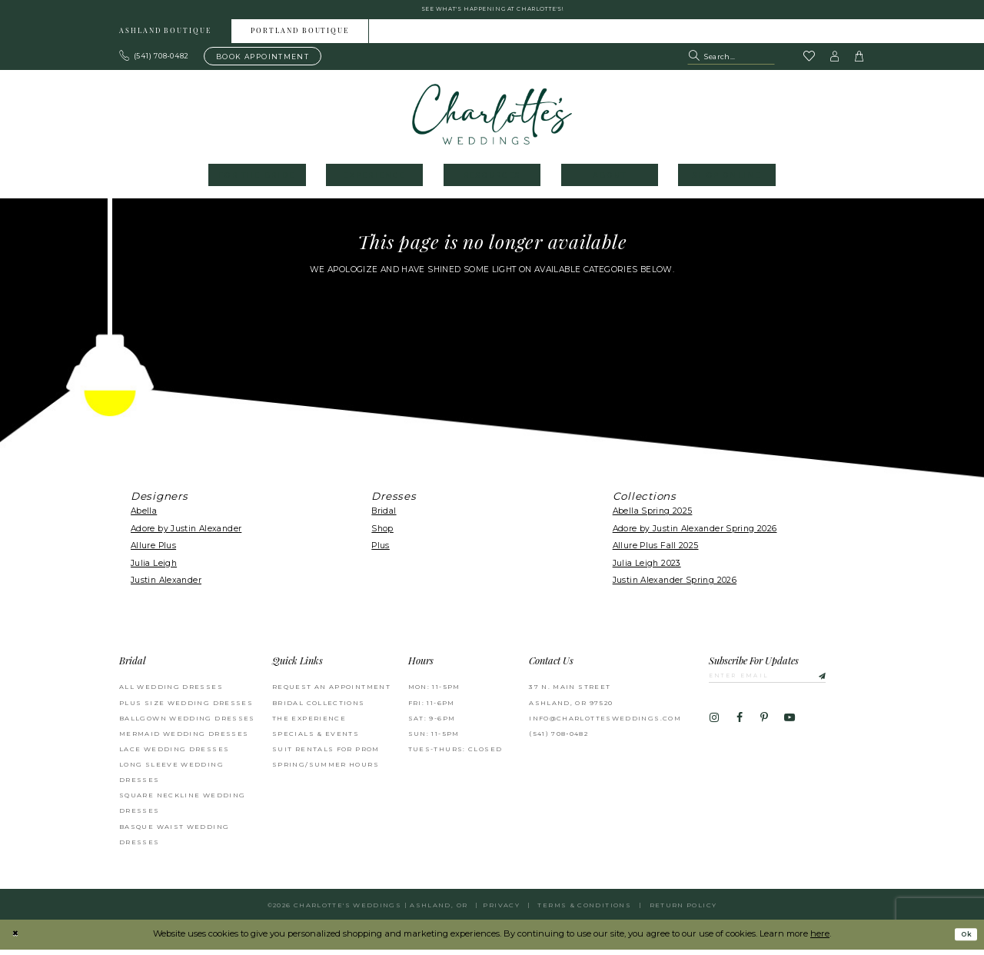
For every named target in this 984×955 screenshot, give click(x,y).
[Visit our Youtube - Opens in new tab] (789, 727)
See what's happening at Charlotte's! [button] (492, 12)
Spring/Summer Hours (325, 770)
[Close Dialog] (17, 940)
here (819, 938)
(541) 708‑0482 (558, 739)
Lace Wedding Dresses (174, 754)
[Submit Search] (695, 61)
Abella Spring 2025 (653, 517)
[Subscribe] (846, 683)
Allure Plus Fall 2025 (656, 551)
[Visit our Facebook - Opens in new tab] (738, 727)
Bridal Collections (318, 708)
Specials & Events (315, 739)
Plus (380, 551)
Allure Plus (153, 551)
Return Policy (683, 910)
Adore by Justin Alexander (186, 534)
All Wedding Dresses (171, 692)
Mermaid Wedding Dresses (183, 739)
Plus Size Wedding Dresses (186, 708)
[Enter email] (784, 683)
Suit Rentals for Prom (326, 754)
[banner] (492, 119)
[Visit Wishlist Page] (809, 62)
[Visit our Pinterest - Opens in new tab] (764, 727)
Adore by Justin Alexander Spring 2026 (695, 534)
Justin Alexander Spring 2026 (674, 586)
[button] (835, 61)
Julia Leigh (154, 569)
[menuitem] (165, 36)
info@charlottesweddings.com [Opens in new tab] (605, 723)
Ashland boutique (165, 37)
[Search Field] (731, 61)
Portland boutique (300, 37)
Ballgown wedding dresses (187, 723)
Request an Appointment (331, 692)
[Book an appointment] (262, 61)
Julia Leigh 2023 (647, 569)
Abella (144, 517)
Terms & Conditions (584, 910)
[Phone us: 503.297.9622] (154, 61)
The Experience (309, 723)
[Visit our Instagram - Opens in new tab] (714, 727)
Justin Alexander (166, 586)
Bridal (383, 517)
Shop (382, 534)
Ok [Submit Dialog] (963, 939)
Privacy (501, 910)
